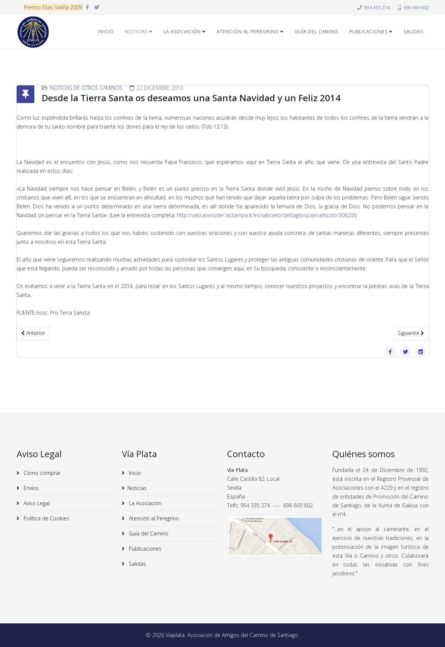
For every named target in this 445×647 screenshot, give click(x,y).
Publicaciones (368, 31)
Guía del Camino (316, 31)
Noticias (136, 31)
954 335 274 (377, 7)
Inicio (106, 31)
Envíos (30, 488)
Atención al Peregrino (248, 31)
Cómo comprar (41, 472)
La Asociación (182, 31)
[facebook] (87, 7)
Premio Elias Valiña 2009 (53, 7)
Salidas (413, 31)
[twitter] (96, 7)
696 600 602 (416, 7)
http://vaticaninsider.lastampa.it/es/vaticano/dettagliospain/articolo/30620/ (266, 215)
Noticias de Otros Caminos (86, 87)
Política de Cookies (45, 518)
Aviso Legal (35, 503)
